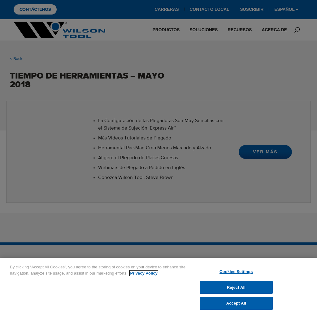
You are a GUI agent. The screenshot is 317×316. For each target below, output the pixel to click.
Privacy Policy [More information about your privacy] (143, 273)
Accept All (236, 303)
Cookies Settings (236, 271)
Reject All (236, 287)
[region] (158, 287)
